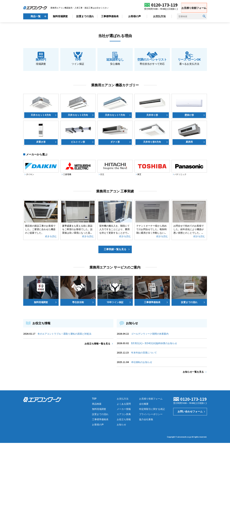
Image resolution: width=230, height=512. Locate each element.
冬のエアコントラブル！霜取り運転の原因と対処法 (64, 403)
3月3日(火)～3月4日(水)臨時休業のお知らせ (154, 412)
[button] (23, 53)
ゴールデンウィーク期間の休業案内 (150, 403)
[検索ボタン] (204, 16)
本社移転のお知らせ (141, 431)
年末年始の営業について (144, 421)
